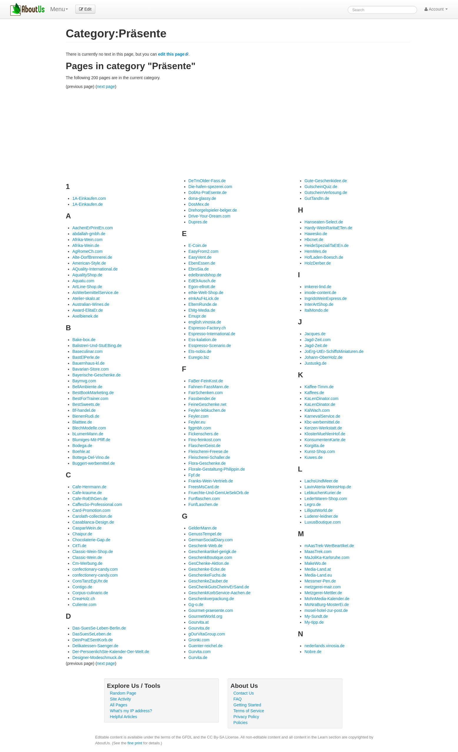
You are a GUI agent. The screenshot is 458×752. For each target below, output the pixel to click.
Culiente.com (84, 604)
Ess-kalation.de (203, 339)
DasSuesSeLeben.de (91, 634)
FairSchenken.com (206, 392)
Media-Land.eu (318, 575)
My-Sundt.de (316, 616)
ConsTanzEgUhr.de (90, 581)
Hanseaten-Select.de (323, 222)
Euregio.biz (199, 357)
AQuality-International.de (95, 269)
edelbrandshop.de (205, 275)
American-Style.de (89, 263)
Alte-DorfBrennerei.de (92, 257)
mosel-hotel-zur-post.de (326, 610)
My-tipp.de (314, 622)
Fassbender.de (202, 398)
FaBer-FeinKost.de (206, 381)
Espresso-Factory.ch (207, 328)
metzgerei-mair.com (322, 587)
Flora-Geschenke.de (207, 463)
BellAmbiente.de (87, 386)
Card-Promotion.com (91, 510)
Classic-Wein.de (87, 557)
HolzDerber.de (317, 263)
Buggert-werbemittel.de (93, 463)
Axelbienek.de (85, 316)
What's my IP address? (131, 710)
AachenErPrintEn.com (92, 227)
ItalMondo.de (316, 310)
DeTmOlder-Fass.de (207, 180)
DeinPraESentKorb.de (92, 640)
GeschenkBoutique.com (210, 557)
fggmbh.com (200, 428)
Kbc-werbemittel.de (322, 422)
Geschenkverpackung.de (211, 598)
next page (106, 86)
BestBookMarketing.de (93, 392)
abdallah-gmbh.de (88, 233)
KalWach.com (317, 410)
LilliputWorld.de (318, 510)
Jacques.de (315, 333)
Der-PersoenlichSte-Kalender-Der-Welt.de (110, 651)
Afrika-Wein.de (85, 245)
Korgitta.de (314, 445)
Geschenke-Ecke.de (207, 569)
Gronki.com (199, 640)
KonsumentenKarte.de (324, 439)
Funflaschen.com (204, 498)
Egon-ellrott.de (202, 286)
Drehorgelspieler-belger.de (213, 210)
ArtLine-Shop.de (87, 286)
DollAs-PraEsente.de (208, 192)
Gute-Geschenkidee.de (325, 180)
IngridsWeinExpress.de (325, 298)
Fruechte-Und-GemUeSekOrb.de (219, 492)
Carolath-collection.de (92, 516)
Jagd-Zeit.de (315, 345)
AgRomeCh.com (87, 251)
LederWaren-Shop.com (325, 498)
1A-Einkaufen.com (89, 198)
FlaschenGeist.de (205, 445)
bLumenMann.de (87, 433)
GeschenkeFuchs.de (207, 575)
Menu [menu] (59, 9)
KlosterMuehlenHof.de (324, 433)
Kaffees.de (314, 392)
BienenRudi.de (85, 416)
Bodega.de (82, 445)
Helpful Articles (123, 716)
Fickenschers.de (204, 433)
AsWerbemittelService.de (95, 292)
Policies (241, 722)
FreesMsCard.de (204, 486)
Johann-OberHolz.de (323, 357)
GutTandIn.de (316, 198)
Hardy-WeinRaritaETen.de (328, 227)
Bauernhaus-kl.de (88, 363)
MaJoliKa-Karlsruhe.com (326, 557)
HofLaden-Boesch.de (323, 257)
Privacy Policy (246, 716)
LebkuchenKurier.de (322, 492)
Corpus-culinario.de (90, 592)
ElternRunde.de (203, 304)
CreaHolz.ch (83, 598)
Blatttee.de (82, 422)
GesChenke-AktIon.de (209, 563)
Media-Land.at (317, 569)
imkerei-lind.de (317, 286)
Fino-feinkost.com (205, 439)
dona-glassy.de (202, 198)
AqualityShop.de (87, 275)
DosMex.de (199, 204)
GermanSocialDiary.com (211, 539)
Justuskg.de (315, 363)
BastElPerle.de (86, 357)
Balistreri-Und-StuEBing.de (96, 345)
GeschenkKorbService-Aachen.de (220, 592)
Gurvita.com (200, 651)
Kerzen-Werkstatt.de (323, 428)
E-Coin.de (198, 245)
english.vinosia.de (205, 322)
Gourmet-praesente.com (211, 610)
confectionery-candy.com (95, 575)
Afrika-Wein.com (87, 239)
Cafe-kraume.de (87, 492)
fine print (134, 743)
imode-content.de (320, 292)
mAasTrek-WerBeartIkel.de (329, 545)
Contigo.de (82, 587)
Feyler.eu (197, 422)
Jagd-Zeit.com (317, 339)
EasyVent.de (200, 257)
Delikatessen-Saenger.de (95, 645)
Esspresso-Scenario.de (210, 345)
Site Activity (120, 699)
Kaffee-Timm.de (319, 386)
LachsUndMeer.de (321, 481)
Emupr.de (197, 316)
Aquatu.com (83, 280)
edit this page (171, 54)
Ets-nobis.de (200, 351)
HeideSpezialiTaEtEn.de (326, 245)
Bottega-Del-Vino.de (90, 457)
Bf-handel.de (84, 410)
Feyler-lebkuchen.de (207, 410)
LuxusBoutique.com (322, 522)
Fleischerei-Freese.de (208, 451)
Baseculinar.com (87, 351)
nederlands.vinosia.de (324, 645)
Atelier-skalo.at (86, 298)
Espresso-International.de (212, 333)
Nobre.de (313, 651)
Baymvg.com (84, 381)
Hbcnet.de (313, 239)
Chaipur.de (82, 534)
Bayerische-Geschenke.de (96, 375)
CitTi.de (79, 545)
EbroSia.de (199, 269)
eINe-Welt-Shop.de (206, 292)
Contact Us (244, 693)
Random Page (123, 693)
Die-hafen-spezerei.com (210, 186)
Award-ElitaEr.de (87, 310)
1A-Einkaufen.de (87, 204)
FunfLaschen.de (203, 504)
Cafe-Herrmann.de (89, 486)
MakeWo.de (315, 563)
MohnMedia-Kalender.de (326, 598)
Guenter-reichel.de (206, 645)
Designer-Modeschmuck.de (97, 657)
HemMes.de (315, 251)
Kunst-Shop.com (319, 451)
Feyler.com (199, 416)
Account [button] (436, 9)
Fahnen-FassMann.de (209, 386)
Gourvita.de (199, 628)
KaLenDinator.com (321, 398)
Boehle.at (81, 451)
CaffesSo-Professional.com (97, 504)
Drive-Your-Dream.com (210, 216)
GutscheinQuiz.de (320, 186)
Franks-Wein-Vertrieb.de (211, 481)
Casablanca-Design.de (93, 522)
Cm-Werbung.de (87, 563)
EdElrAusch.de (202, 280)
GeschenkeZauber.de (208, 581)
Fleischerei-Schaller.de (209, 457)
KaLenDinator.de (319, 404)
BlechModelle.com (89, 428)
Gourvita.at (199, 622)
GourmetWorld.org (205, 616)
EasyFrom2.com (204, 251)
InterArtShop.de (318, 304)
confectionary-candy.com (95, 569)
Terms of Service (249, 710)
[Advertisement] (238, 133)
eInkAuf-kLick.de (204, 298)
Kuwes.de (313, 457)
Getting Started (247, 705)
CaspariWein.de (86, 528)
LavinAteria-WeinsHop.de (327, 486)
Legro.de (312, 504)
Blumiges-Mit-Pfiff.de (91, 439)
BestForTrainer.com (90, 398)
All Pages (118, 705)
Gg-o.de (196, 604)
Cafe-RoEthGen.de (89, 498)
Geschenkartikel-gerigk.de (213, 551)
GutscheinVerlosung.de (325, 192)
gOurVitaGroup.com (207, 634)
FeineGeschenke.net (207, 404)
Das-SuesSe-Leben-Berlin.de (99, 628)
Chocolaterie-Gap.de (91, 539)
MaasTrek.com (318, 551)
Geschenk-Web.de (206, 545)
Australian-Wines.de (90, 304)
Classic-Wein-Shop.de (92, 551)
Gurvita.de (198, 657)
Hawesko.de (315, 233)
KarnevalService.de (322, 416)
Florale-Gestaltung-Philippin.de (217, 469)
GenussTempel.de (205, 534)
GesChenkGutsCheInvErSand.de (219, 587)
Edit (85, 9)
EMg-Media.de (202, 310)
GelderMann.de (203, 528)
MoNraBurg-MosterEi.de (326, 604)
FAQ (238, 699)
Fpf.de (194, 475)
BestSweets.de (86, 404)
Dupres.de (198, 222)
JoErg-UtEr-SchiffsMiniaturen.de (333, 351)
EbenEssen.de (202, 263)
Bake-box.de (84, 339)
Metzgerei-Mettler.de (323, 592)
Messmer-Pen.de (320, 581)
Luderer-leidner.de (321, 516)
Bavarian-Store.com (90, 369)
